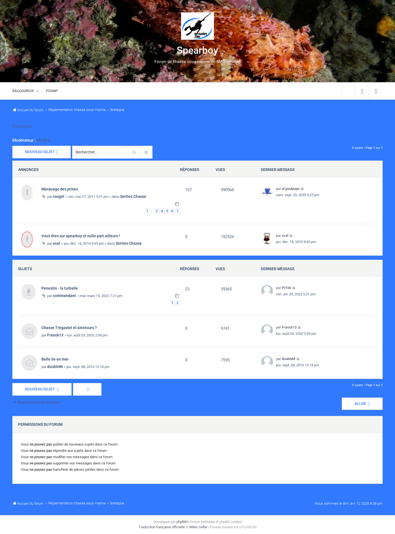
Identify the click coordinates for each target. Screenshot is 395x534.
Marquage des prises (59, 189)
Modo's (43, 140)
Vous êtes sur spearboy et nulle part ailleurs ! (80, 236)
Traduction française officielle (162, 527)
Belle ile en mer (55, 359)
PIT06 (286, 288)
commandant (64, 295)
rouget (58, 196)
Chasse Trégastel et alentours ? (69, 327)
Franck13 (55, 335)
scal (56, 243)
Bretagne (22, 126)
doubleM (55, 366)
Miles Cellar (198, 527)
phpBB (181, 522)
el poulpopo (291, 189)
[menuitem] (362, 90)
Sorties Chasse (133, 196)
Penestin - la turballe (59, 288)
